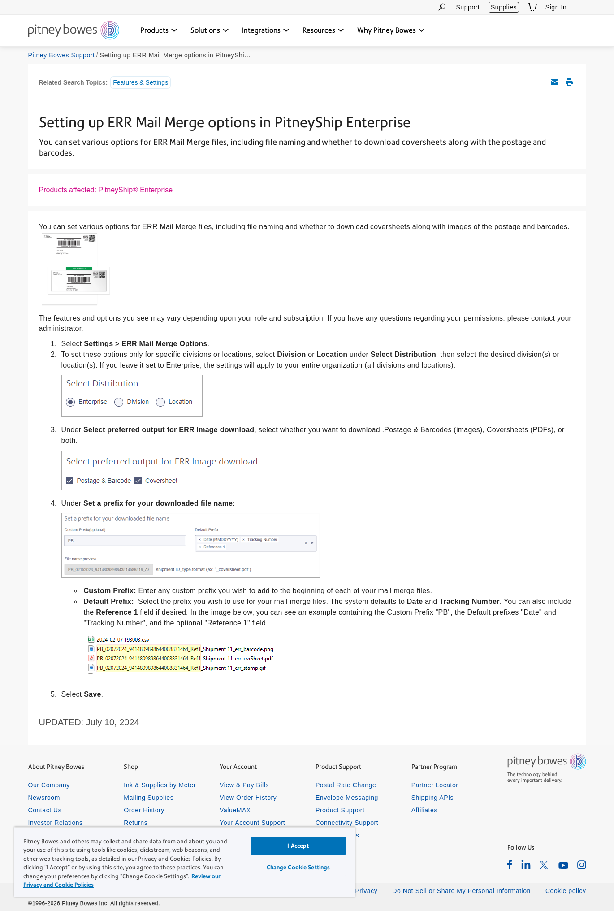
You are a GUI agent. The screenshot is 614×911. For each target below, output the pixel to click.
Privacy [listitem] (366, 890)
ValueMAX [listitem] (235, 810)
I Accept (298, 845)
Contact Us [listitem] (45, 810)
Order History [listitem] (144, 810)
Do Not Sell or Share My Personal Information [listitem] (461, 890)
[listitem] (509, 864)
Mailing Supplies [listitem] (148, 797)
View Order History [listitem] (248, 797)
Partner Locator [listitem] (434, 785)
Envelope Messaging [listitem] (347, 797)
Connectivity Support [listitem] (347, 822)
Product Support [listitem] (340, 810)
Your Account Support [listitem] (252, 822)
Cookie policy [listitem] (565, 890)
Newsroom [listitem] (44, 797)
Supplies (504, 7)
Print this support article (569, 82)
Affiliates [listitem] (424, 810)
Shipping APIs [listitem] (432, 797)
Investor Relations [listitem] (55, 822)
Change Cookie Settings (298, 867)
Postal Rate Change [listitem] (346, 785)
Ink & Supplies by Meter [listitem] (160, 785)
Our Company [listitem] (49, 785)
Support (468, 7)
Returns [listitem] (135, 822)
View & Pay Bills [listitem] (244, 785)
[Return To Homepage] (73, 31)
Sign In (556, 7)
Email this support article (555, 82)
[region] (184, 862)
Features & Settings (140, 82)
